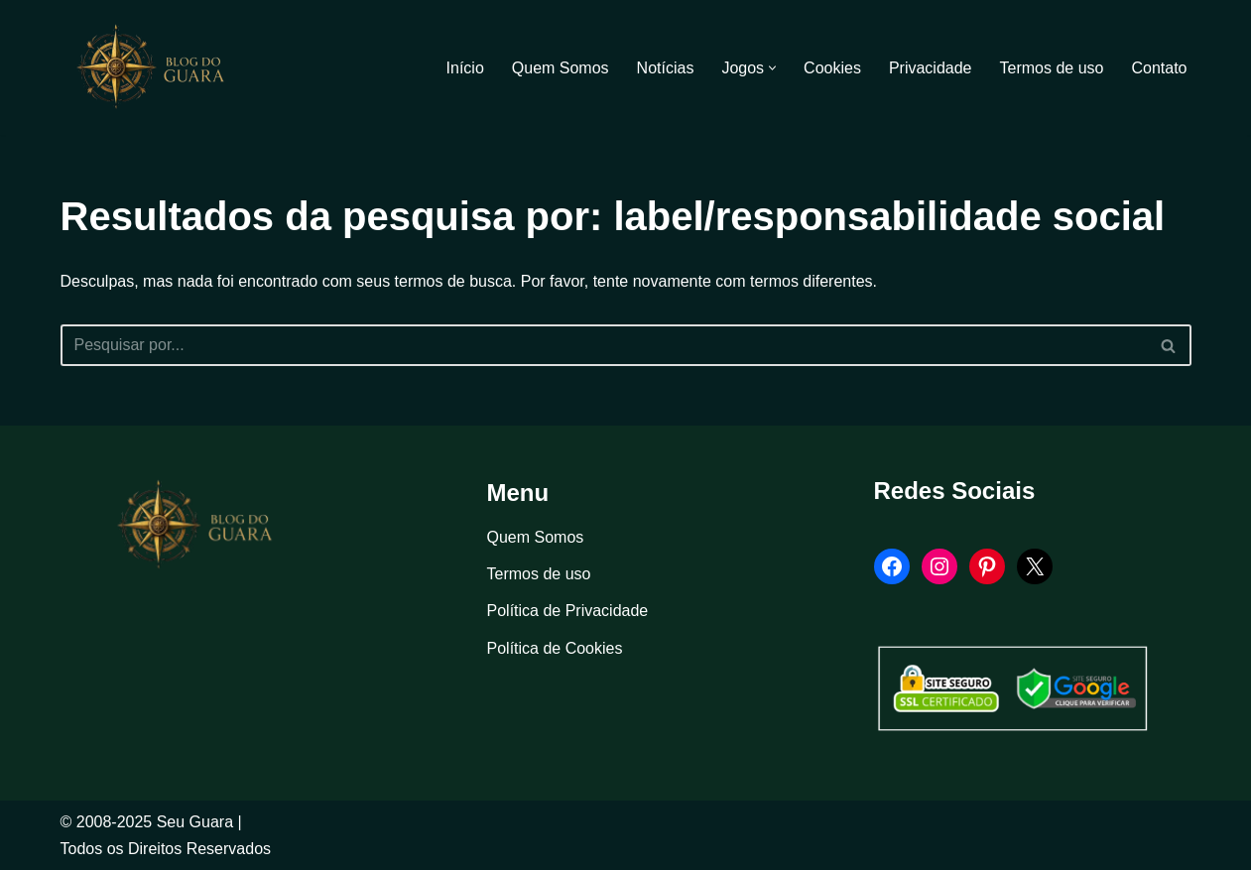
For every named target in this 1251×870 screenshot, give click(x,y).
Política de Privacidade (568, 610)
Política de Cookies (555, 648)
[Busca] (604, 345)
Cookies (832, 68)
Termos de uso (1052, 68)
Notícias (665, 68)
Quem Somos (560, 68)
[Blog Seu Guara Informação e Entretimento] (160, 67)
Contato (1159, 68)
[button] (772, 67)
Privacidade (930, 68)
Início (465, 68)
